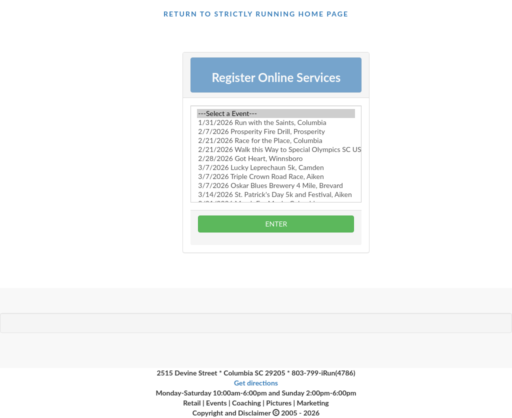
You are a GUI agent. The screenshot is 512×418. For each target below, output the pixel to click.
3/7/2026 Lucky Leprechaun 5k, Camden (276, 167)
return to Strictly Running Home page (256, 14)
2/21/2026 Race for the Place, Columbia (276, 140)
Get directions (256, 382)
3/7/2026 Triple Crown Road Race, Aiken (276, 176)
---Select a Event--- (276, 113)
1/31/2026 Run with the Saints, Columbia (276, 122)
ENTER (276, 224)
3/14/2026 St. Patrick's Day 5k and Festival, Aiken (276, 194)
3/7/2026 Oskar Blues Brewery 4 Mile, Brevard (276, 185)
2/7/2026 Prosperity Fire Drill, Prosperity (276, 131)
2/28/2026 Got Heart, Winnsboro (276, 158)
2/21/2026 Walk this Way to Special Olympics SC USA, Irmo (276, 149)
